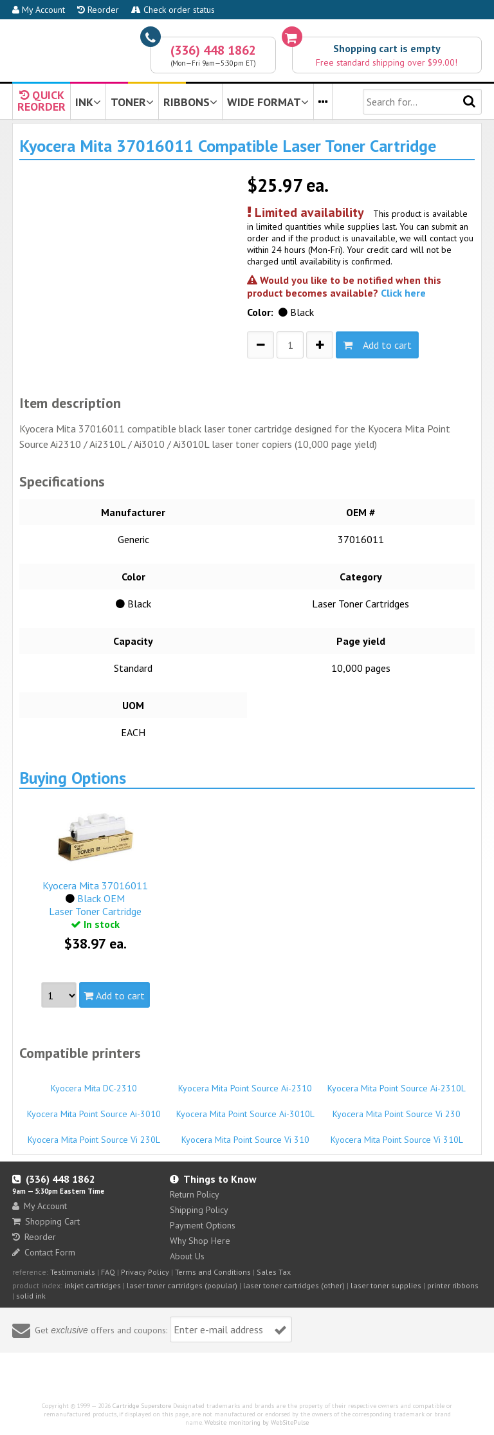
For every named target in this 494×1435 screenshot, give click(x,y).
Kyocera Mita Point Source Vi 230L (93, 1133)
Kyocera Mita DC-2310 (93, 1082)
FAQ (108, 1272)
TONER (132, 102)
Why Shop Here (200, 1240)
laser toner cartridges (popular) (182, 1285)
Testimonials (72, 1272)
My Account (38, 9)
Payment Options (202, 1225)
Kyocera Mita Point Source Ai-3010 (93, 1108)
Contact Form (43, 1252)
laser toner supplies (386, 1285)
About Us (187, 1256)
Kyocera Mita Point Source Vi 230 (396, 1108)
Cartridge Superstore (142, 1406)
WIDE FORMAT (268, 102)
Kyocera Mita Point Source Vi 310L (396, 1133)
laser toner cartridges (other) (294, 1285)
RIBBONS (190, 102)
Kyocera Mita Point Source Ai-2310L (396, 1082)
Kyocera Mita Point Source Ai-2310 (245, 1082)
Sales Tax (274, 1272)
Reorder (98, 9)
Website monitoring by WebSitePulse (257, 1422)
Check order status (173, 9)
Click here (403, 292)
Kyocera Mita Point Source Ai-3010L (245, 1108)
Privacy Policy (145, 1272)
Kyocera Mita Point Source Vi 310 (245, 1133)
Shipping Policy (199, 1210)
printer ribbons (453, 1285)
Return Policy (194, 1194)
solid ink (31, 1296)
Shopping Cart (46, 1221)
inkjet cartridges (92, 1285)
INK (88, 102)
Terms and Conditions (213, 1272)
